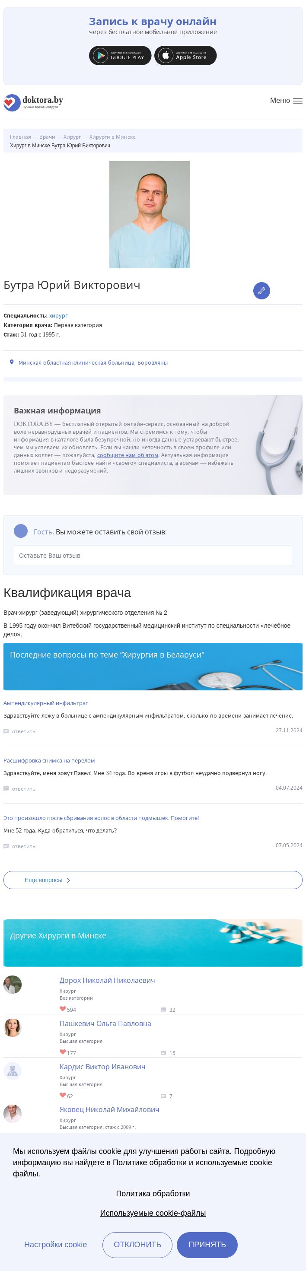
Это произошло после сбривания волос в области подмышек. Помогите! (101, 818)
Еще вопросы (50, 880)
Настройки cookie (55, 1244)
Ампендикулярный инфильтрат (45, 703)
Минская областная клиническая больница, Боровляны (93, 362)
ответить (23, 731)
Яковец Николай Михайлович (109, 1109)
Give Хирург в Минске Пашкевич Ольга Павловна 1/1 (63, 1052)
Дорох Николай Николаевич (107, 980)
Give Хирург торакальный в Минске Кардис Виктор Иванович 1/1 (63, 1096)
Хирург (58, 315)
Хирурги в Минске (72, 935)
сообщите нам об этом (128, 455)
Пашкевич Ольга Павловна (105, 1023)
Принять (207, 1244)
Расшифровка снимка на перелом (49, 760)
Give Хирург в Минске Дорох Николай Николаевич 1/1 (63, 1009)
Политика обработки (153, 1193)
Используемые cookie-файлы (153, 1213)
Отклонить (137, 1244)
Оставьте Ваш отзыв (153, 555)
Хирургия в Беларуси (162, 654)
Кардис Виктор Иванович (103, 1066)
